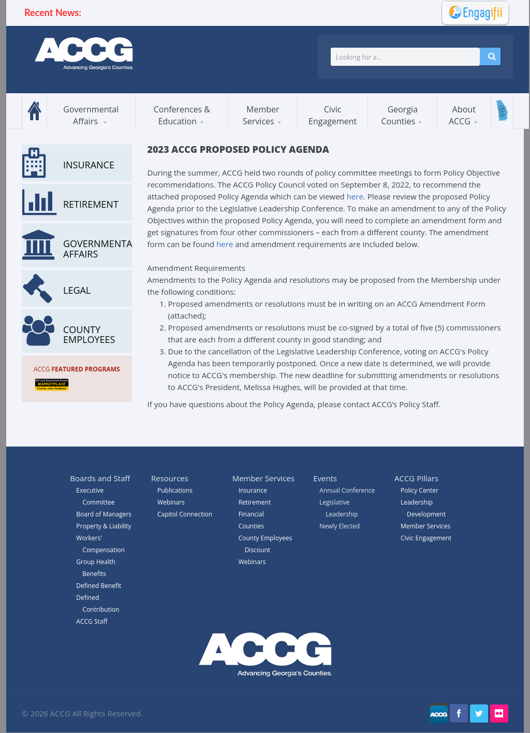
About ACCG (462, 115)
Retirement (255, 502)
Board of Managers (103, 514)
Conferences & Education (182, 115)
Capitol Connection (184, 514)
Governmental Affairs (91, 115)
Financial (251, 514)
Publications (175, 490)
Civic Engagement (332, 115)
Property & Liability (103, 526)
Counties (251, 526)
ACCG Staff (91, 621)
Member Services (261, 115)
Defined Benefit (98, 585)
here (355, 196)
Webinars (252, 561)
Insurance (253, 490)
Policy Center (419, 490)
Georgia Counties (399, 115)
